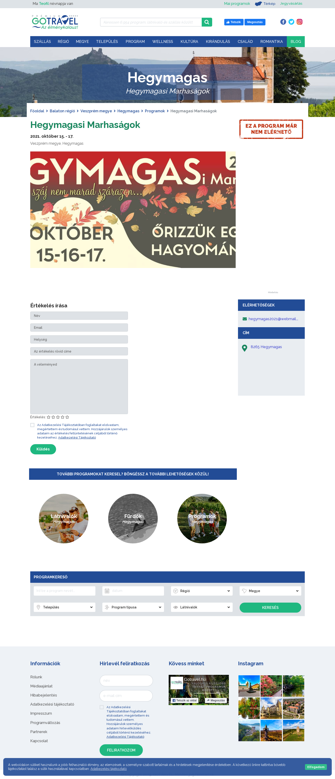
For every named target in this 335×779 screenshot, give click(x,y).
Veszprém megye (96, 111)
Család (245, 41)
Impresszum (41, 713)
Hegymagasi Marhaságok (86, 124)
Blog (296, 41)
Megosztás (216, 700)
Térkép (265, 3)
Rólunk (36, 677)
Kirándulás (218, 41)
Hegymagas (128, 111)
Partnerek (38, 732)
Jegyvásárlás (291, 3)
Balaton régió (62, 111)
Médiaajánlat (41, 686)
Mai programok (237, 3)
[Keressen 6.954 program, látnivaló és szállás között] (151, 22)
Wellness (162, 41)
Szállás (42, 41)
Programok (155, 111)
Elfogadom (316, 767)
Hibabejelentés (43, 695)
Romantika (271, 41)
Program (135, 41)
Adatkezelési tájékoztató (52, 704)
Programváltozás (45, 723)
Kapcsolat (39, 741)
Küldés (43, 449)
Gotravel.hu (195, 679)
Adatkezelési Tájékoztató (77, 437)
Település (107, 41)
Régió (63, 41)
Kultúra (189, 41)
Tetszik (185, 700)
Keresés (270, 607)
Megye (82, 41)
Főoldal (37, 111)
